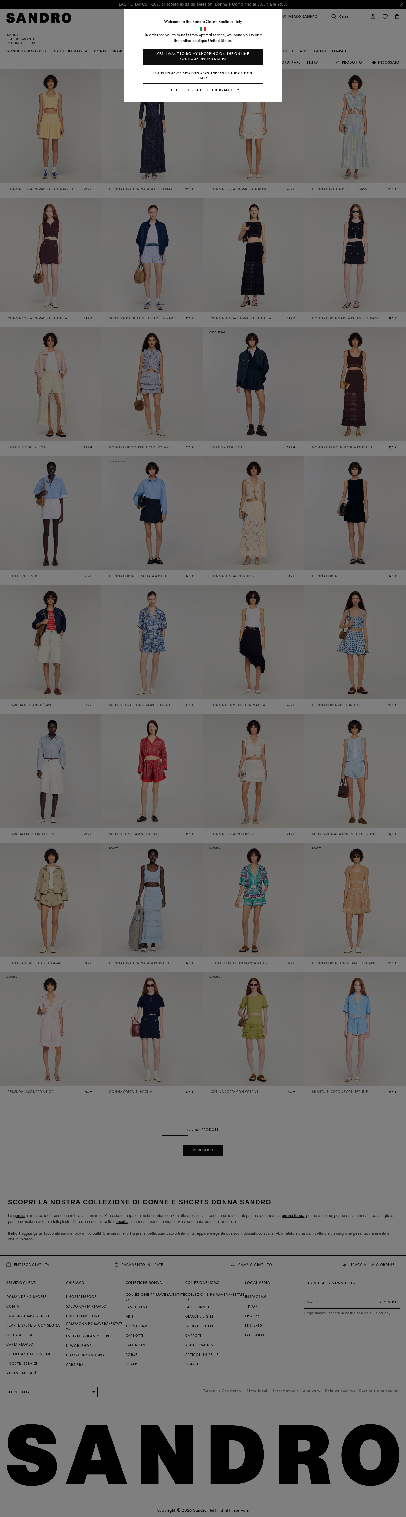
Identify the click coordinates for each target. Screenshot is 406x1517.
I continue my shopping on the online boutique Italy (203, 75)
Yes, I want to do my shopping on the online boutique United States (203, 56)
